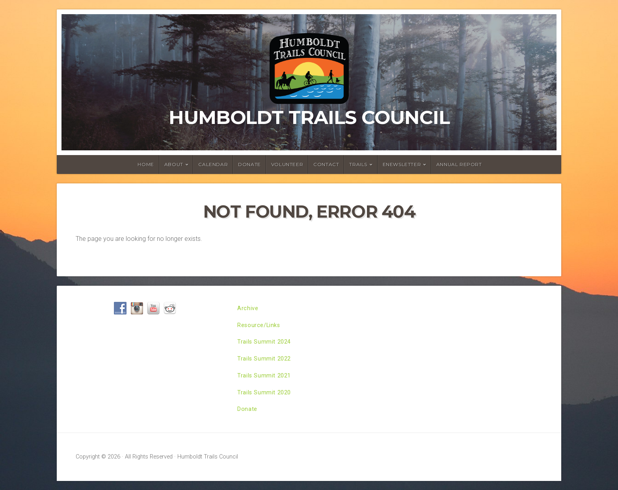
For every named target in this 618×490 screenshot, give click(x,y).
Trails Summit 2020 (266, 399)
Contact (326, 164)
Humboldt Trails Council (309, 117)
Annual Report (459, 164)
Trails (358, 164)
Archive (248, 309)
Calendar (213, 164)
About (173, 164)
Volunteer (287, 164)
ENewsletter (402, 164)
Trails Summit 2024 (266, 345)
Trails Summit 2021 (266, 381)
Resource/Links (261, 327)
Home (146, 164)
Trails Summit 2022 (266, 363)
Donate (249, 164)
